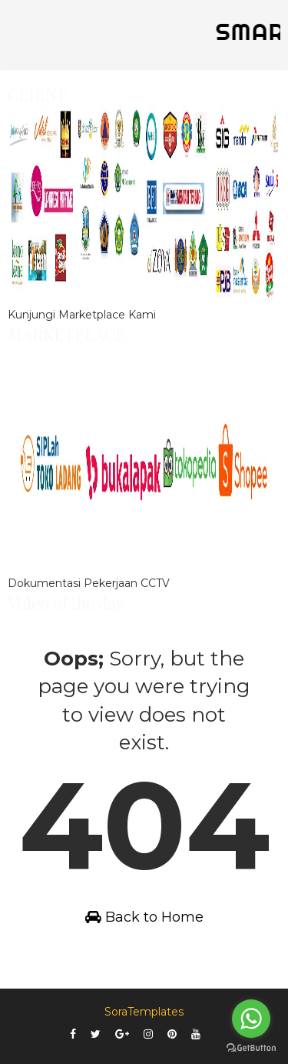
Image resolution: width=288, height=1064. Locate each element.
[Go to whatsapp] (251, 1018)
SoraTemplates (144, 1012)
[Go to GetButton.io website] (251, 1048)
